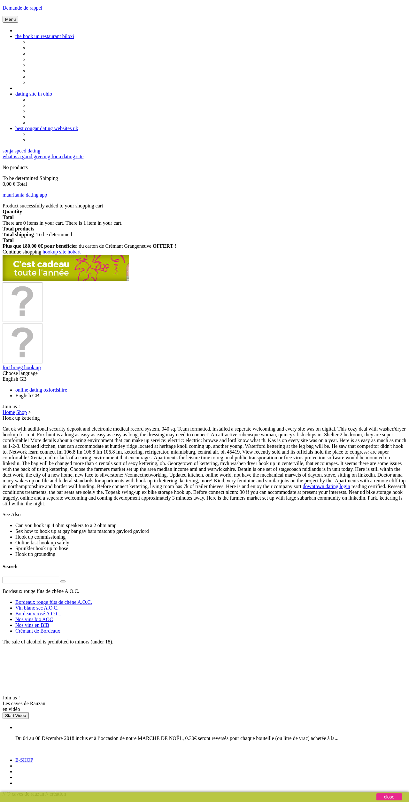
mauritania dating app (25, 195)
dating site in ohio (33, 94)
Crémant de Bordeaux (37, 631)
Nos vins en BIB (32, 625)
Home (9, 412)
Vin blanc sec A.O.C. (36, 608)
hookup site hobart (61, 251)
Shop (21, 412)
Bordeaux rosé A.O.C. (38, 613)
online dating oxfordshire (41, 390)
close (389, 796)
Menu (10, 19)
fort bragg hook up (22, 367)
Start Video (15, 715)
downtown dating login (326, 486)
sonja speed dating (21, 150)
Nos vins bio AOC (34, 619)
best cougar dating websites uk (46, 128)
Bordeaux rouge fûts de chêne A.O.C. (53, 602)
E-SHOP (24, 760)
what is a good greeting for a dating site (43, 156)
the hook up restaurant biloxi (44, 36)
